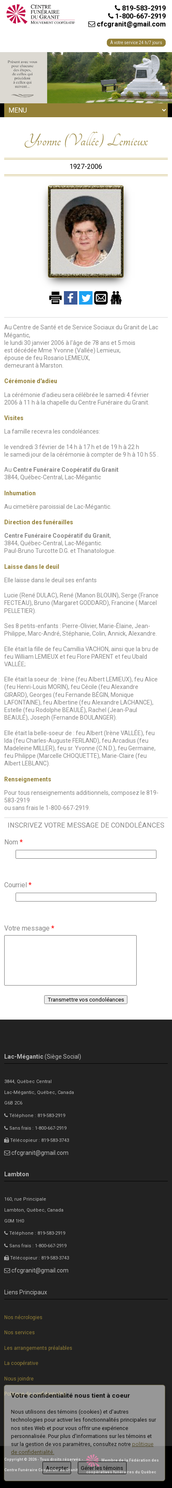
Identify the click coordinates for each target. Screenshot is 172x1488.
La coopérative (21, 1363)
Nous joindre (19, 1379)
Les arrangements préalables (38, 1348)
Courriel (18, 885)
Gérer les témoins (102, 1468)
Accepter (57, 1468)
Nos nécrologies (23, 1317)
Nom (13, 842)
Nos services (19, 1333)
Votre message (29, 928)
